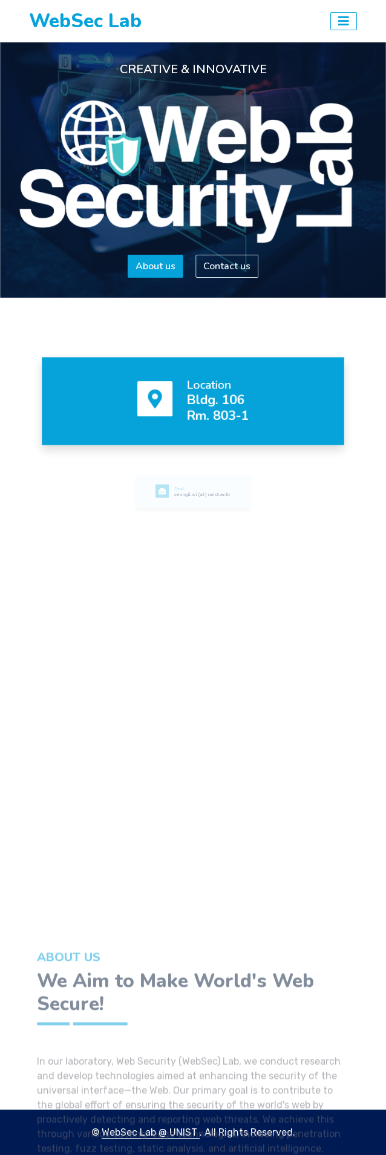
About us (154, 266)
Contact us (228, 266)
